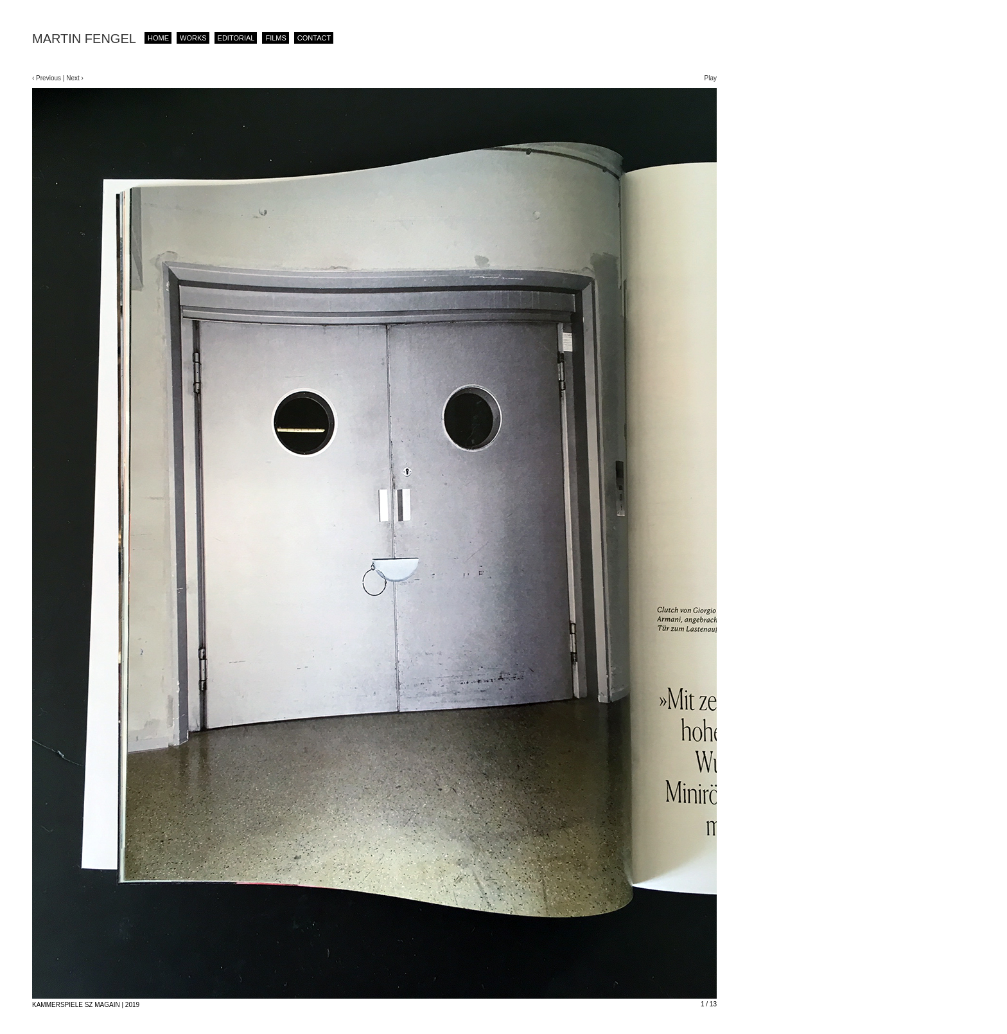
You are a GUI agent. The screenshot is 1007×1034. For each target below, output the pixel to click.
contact (314, 38)
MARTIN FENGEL (84, 38)
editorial (236, 38)
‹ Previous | (48, 78)
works (193, 38)
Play (711, 78)
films (275, 38)
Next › (73, 78)
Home (158, 38)
